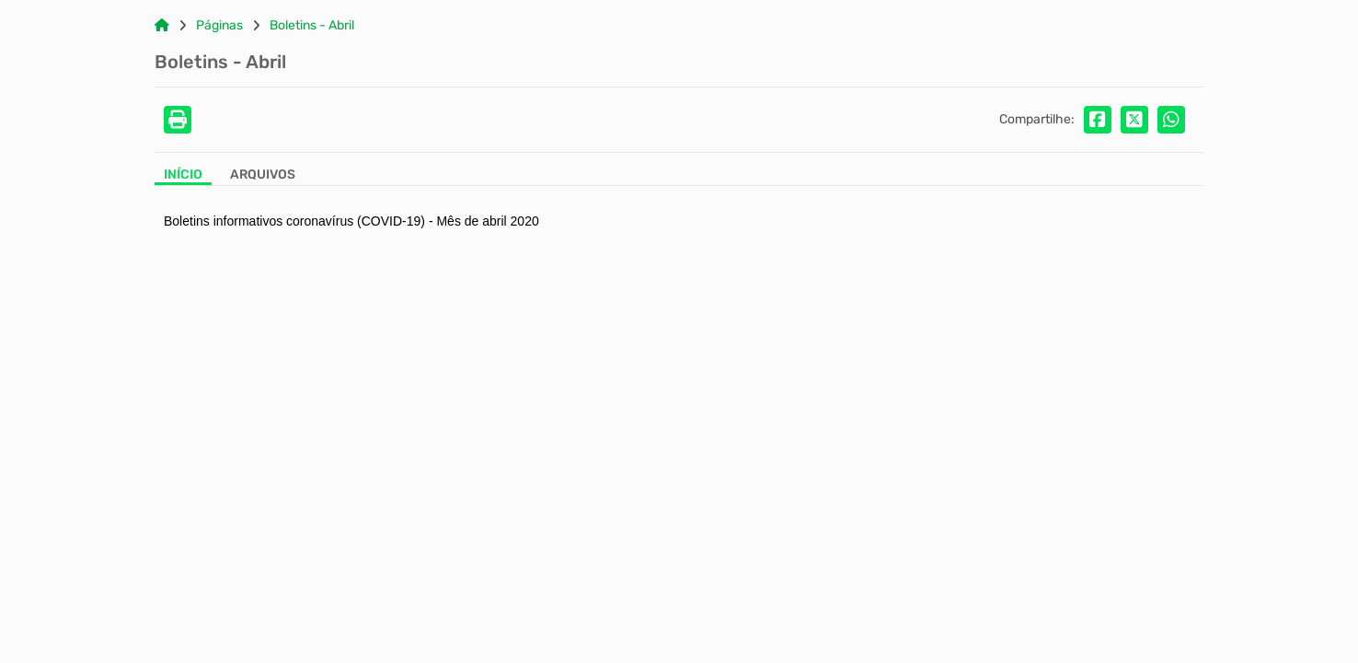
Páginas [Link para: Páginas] (219, 25)
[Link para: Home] (162, 25)
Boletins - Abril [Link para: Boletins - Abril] (312, 25)
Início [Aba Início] (183, 175)
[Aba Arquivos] (263, 176)
